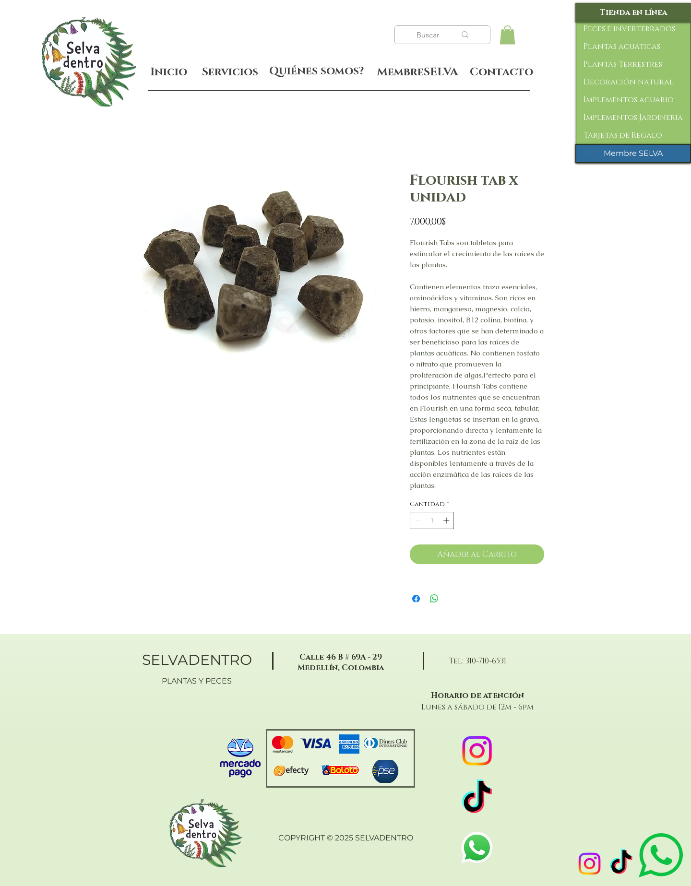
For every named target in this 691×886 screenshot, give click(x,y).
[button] (507, 34)
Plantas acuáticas (622, 46)
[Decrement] (417, 520)
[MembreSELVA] (417, 72)
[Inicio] (168, 72)
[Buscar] (429, 35)
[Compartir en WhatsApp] (434, 598)
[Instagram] (589, 863)
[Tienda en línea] (633, 12)
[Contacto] (501, 72)
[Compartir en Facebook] (416, 598)
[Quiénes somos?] (316, 71)
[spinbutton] (432, 520)
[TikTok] (621, 863)
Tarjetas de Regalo (623, 135)
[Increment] (447, 520)
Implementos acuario (629, 100)
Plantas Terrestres (623, 64)
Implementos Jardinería (633, 117)
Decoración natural (629, 82)
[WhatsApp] (477, 847)
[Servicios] (230, 72)
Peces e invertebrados (629, 29)
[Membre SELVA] (633, 153)
